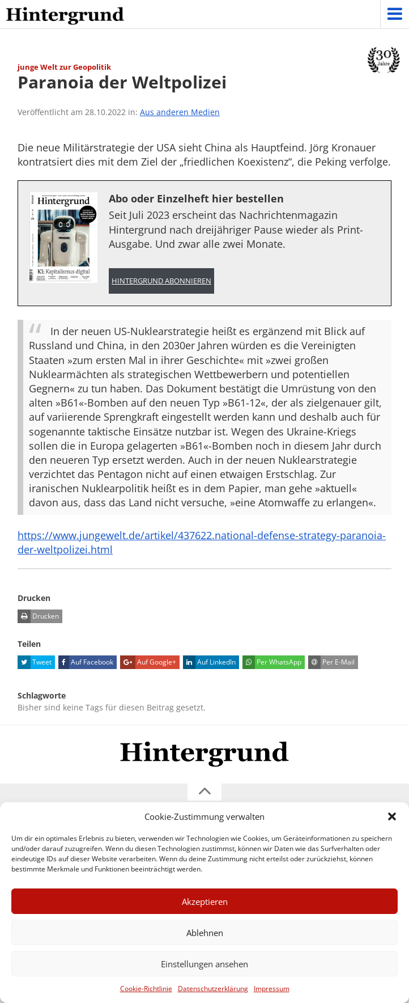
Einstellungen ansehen (204, 964)
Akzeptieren (205, 901)
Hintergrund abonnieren (161, 281)
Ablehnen (204, 932)
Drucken (38, 616)
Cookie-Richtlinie (146, 988)
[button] (392, 816)
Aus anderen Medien (180, 112)
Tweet (35, 662)
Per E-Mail (331, 662)
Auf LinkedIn (209, 662)
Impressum (271, 988)
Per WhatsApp (271, 662)
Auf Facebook (85, 662)
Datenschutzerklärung (213, 988)
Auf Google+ (148, 662)
